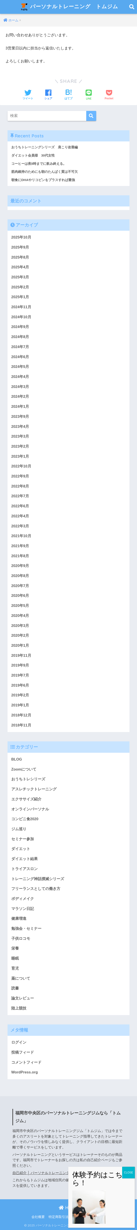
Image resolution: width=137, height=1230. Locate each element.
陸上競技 (18, 1008)
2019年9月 (20, 665)
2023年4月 (20, 426)
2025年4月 (20, 267)
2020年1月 (20, 645)
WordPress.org (24, 1072)
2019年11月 (21, 655)
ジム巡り (18, 829)
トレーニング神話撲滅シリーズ (37, 879)
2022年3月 (20, 526)
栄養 (15, 948)
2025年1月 (20, 297)
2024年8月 (20, 337)
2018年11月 (21, 725)
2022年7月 (20, 496)
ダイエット (20, 849)
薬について (20, 978)
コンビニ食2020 (24, 819)
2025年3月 (20, 277)
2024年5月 (20, 367)
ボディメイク (22, 899)
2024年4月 (20, 377)
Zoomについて (24, 769)
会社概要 (38, 1217)
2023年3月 (20, 436)
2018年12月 (21, 715)
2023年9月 (20, 416)
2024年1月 (20, 406)
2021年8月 (20, 556)
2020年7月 (20, 586)
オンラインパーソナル (30, 809)
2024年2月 (20, 396)
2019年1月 (20, 705)
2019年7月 (20, 675)
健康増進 (18, 918)
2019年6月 (20, 685)
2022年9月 (20, 476)
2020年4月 (20, 616)
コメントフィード (26, 1062)
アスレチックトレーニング (34, 789)
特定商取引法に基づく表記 (68, 1217)
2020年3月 (20, 626)
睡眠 (15, 958)
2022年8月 (20, 486)
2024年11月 (21, 307)
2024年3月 (20, 387)
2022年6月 (20, 506)
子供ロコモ (20, 938)
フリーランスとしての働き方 (35, 889)
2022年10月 (21, 466)
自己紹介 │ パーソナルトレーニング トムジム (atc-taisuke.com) (63, 1173)
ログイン (18, 1042)
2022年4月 (20, 516)
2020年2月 (20, 635)
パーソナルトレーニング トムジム (69, 7)
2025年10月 (21, 237)
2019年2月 (20, 695)
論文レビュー (22, 998)
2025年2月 (20, 287)
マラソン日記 (22, 909)
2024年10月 (21, 317)
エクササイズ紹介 (26, 799)
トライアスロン (24, 869)
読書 (15, 988)
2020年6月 (20, 596)
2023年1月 (20, 456)
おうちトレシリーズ (28, 779)
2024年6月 (20, 357)
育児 (15, 968)
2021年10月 (21, 536)
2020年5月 (20, 606)
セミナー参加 (22, 839)
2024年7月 (20, 347)
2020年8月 (20, 576)
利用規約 (99, 1217)
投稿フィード (22, 1052)
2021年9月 (20, 546)
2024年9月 (20, 327)
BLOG (16, 759)
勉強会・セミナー (26, 928)
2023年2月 (20, 446)
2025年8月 (20, 257)
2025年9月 (20, 247)
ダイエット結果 (24, 859)
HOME (68, 1207)
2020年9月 (20, 566)
